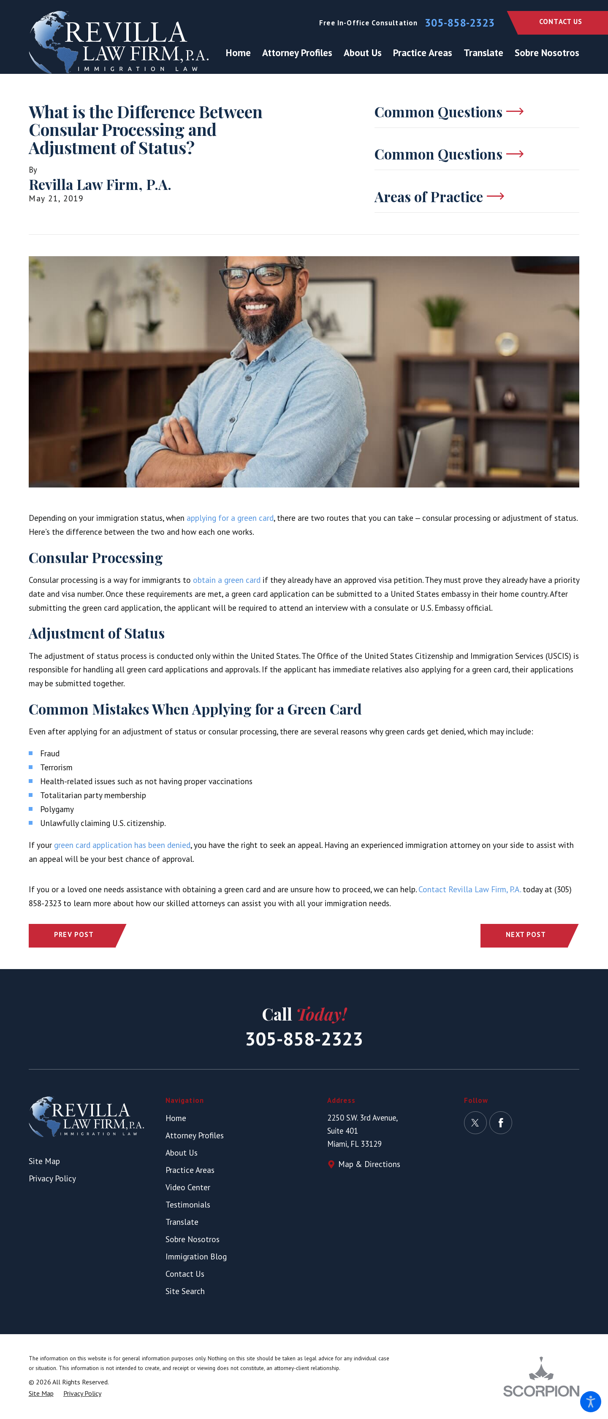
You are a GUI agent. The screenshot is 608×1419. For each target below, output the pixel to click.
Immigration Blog (196, 1256)
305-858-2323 (460, 22)
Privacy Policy (52, 1178)
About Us (182, 1152)
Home (176, 1118)
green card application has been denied (122, 844)
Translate (182, 1221)
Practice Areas (190, 1169)
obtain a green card (227, 579)
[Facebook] (500, 1122)
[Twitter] (475, 1122)
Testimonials (188, 1204)
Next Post (526, 934)
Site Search (185, 1291)
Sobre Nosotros (193, 1239)
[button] (590, 1401)
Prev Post (74, 934)
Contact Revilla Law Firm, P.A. (469, 889)
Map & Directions (369, 1164)
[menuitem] (241, 53)
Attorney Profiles (195, 1135)
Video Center (188, 1187)
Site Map (44, 1161)
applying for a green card (230, 517)
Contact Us (561, 21)
